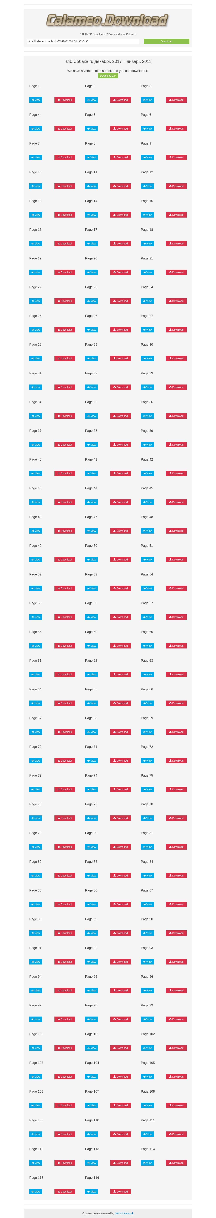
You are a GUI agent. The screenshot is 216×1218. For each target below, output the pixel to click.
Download (166, 41)
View (35, 99)
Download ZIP (108, 75)
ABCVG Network (124, 1213)
